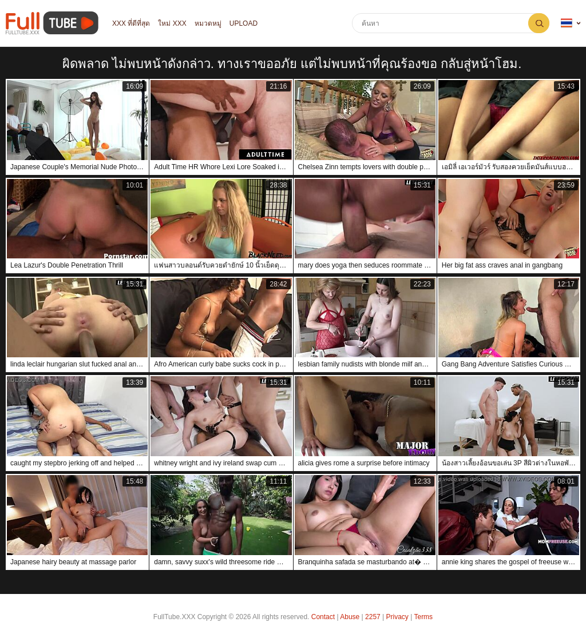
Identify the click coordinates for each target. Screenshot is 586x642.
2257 (373, 617)
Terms (423, 617)
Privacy (397, 617)
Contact (323, 617)
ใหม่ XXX (172, 23)
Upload (243, 23)
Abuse (349, 617)
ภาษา (566, 23)
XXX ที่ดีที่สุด (131, 23)
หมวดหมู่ (208, 23)
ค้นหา (538, 23)
